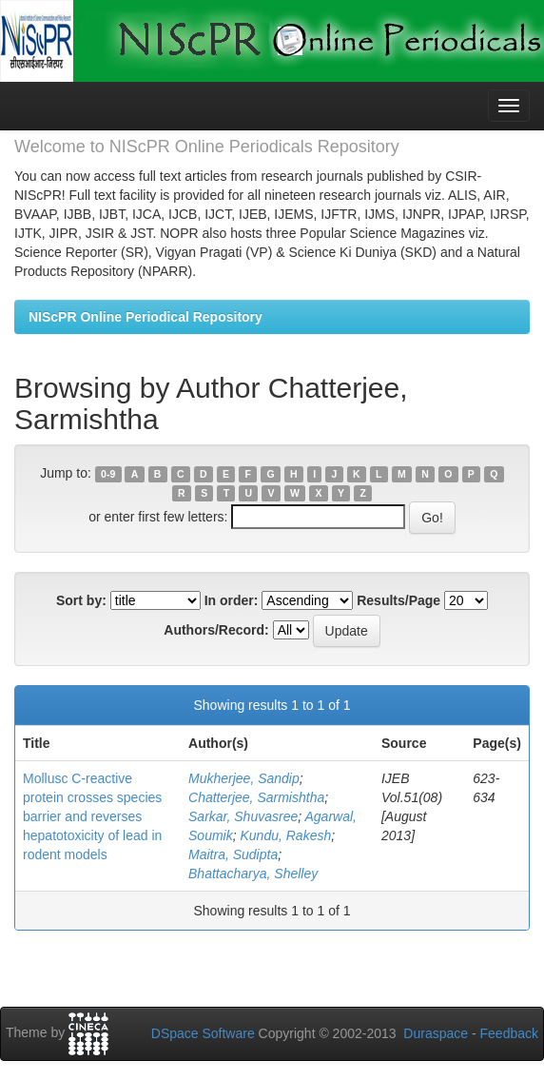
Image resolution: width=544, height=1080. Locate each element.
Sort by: (81, 600)
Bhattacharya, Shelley (253, 873)
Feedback (509, 1033)
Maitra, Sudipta (233, 854)
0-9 (108, 474)
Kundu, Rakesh (286, 835)
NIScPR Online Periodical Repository (145, 316)
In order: (231, 600)
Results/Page (398, 600)
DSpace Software (203, 1033)
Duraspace (435, 1033)
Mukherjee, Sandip (244, 778)
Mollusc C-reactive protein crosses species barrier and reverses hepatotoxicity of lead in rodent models (92, 816)
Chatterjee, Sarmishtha (256, 797)
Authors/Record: (216, 630)
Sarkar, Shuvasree (243, 816)
